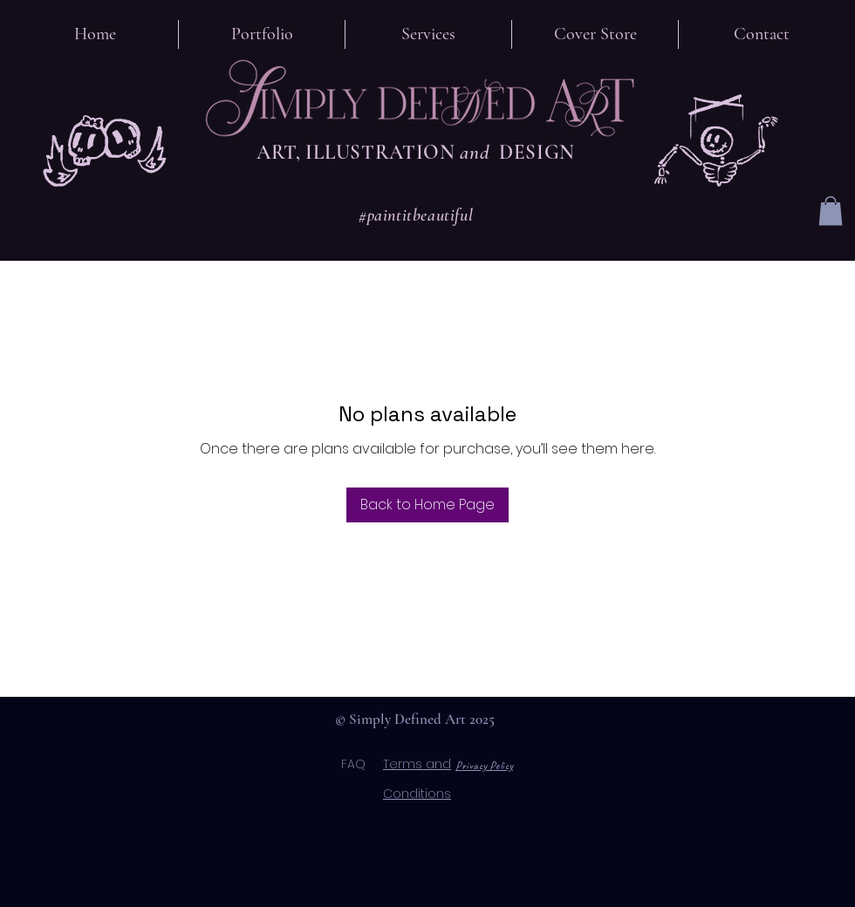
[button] (830, 210)
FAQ (362, 764)
